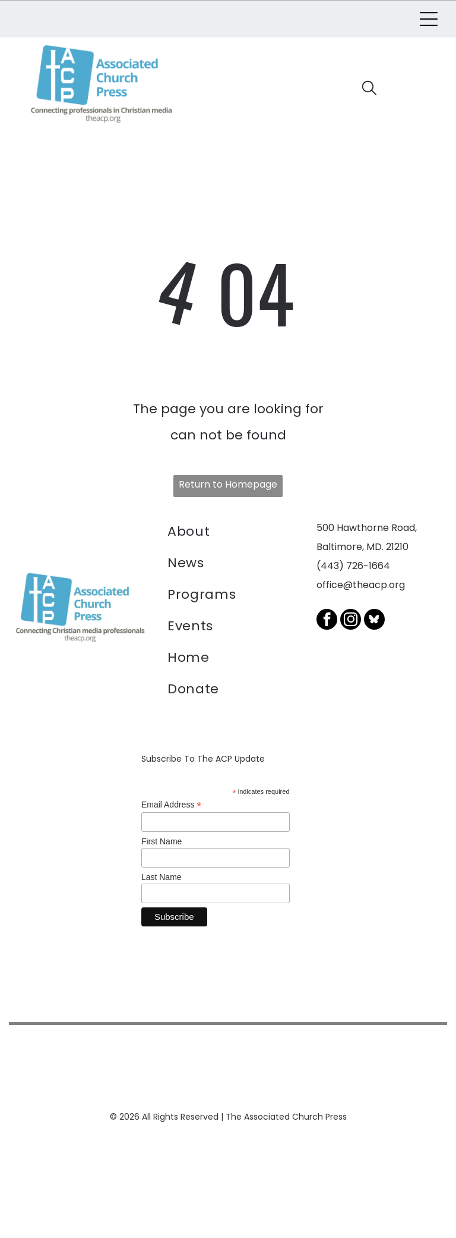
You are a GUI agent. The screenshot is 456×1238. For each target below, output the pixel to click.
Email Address (171, 803)
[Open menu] (429, 18)
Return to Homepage (228, 482)
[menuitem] (228, 532)
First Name (161, 839)
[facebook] (326, 619)
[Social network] (374, 619)
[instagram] (350, 619)
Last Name (161, 875)
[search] (369, 89)
